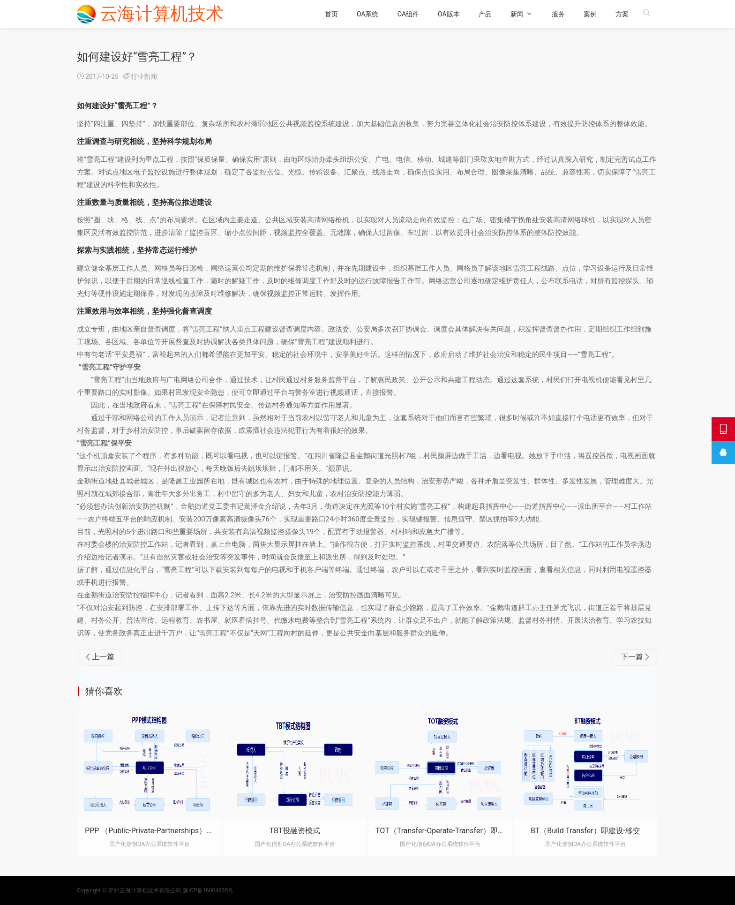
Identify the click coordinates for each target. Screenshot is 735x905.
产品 (493, 14)
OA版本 (457, 14)
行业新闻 (144, 76)
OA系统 (376, 14)
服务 (566, 14)
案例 (598, 14)
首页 (339, 14)
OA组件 (416, 14)
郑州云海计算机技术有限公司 (144, 890)
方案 (630, 14)
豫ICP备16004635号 (208, 890)
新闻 (525, 14)
